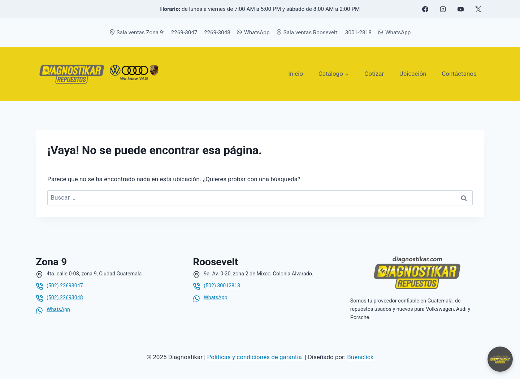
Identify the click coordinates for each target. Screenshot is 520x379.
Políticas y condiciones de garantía (255, 357)
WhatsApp (253, 32)
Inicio (295, 73)
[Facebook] (425, 9)
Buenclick (360, 357)
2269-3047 (184, 32)
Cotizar (374, 73)
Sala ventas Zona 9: (137, 32)
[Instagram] (443, 9)
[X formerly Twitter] (478, 9)
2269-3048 (217, 32)
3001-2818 (358, 32)
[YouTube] (460, 9)
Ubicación (412, 73)
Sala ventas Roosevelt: (307, 32)
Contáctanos (459, 73)
